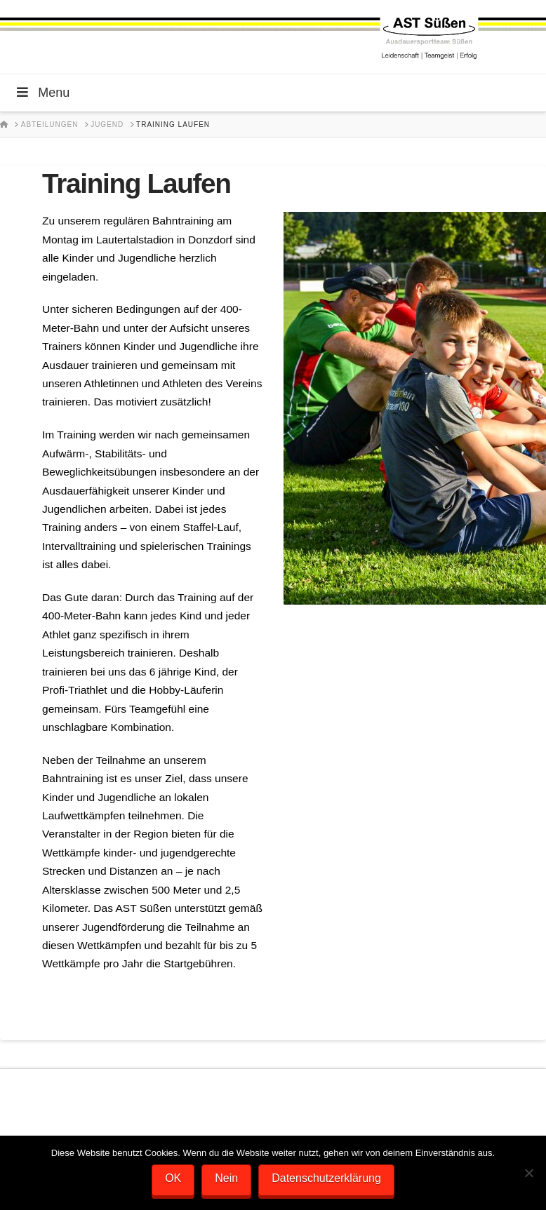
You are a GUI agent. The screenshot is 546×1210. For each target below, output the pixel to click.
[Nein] (528, 1173)
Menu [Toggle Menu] (41, 93)
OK (173, 1178)
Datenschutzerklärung (326, 1178)
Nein (226, 1178)
